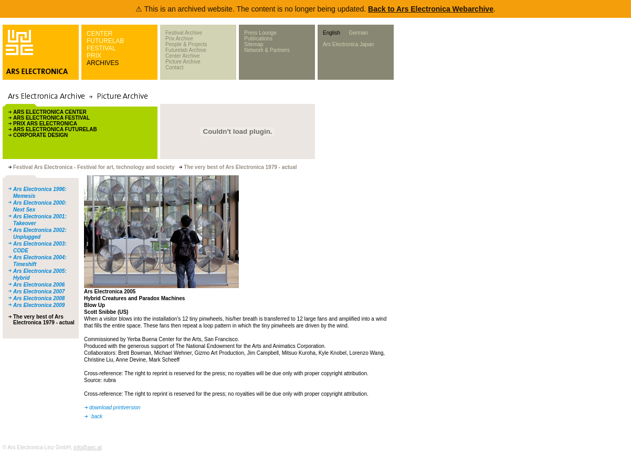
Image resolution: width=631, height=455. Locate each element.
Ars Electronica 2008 (39, 298)
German (358, 33)
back (96, 416)
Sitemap (254, 44)
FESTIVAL (101, 48)
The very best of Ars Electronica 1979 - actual (44, 319)
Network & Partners (267, 50)
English (331, 33)
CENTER (99, 33)
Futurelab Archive (185, 50)
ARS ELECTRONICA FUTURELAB (55, 129)
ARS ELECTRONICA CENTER (50, 112)
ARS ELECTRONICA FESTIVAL (51, 118)
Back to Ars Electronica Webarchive (430, 9)
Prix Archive (179, 38)
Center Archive (182, 56)
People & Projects (186, 44)
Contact (174, 67)
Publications (258, 38)
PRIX (94, 55)
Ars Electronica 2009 (39, 305)
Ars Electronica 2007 (39, 291)
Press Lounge (260, 33)
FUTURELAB (105, 41)
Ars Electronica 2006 (39, 285)
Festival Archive (183, 33)
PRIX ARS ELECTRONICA (45, 123)
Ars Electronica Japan (348, 44)
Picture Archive (183, 62)
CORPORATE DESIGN (40, 135)
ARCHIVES (103, 63)
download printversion (114, 407)
